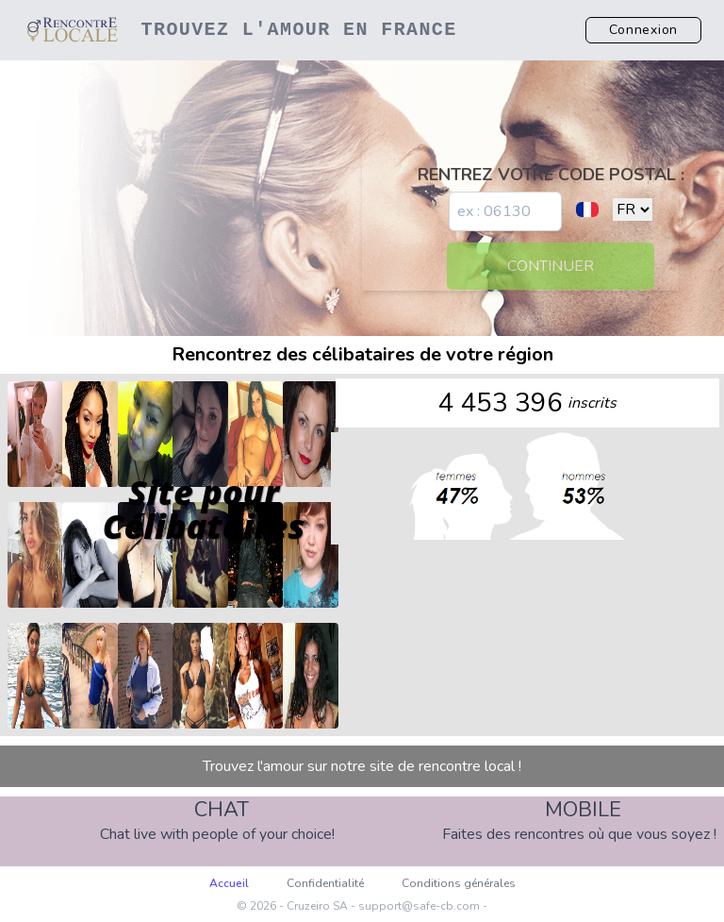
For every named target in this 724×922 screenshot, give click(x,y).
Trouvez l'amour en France (299, 30)
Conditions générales (459, 883)
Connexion (643, 30)
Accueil (229, 883)
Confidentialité (325, 883)
